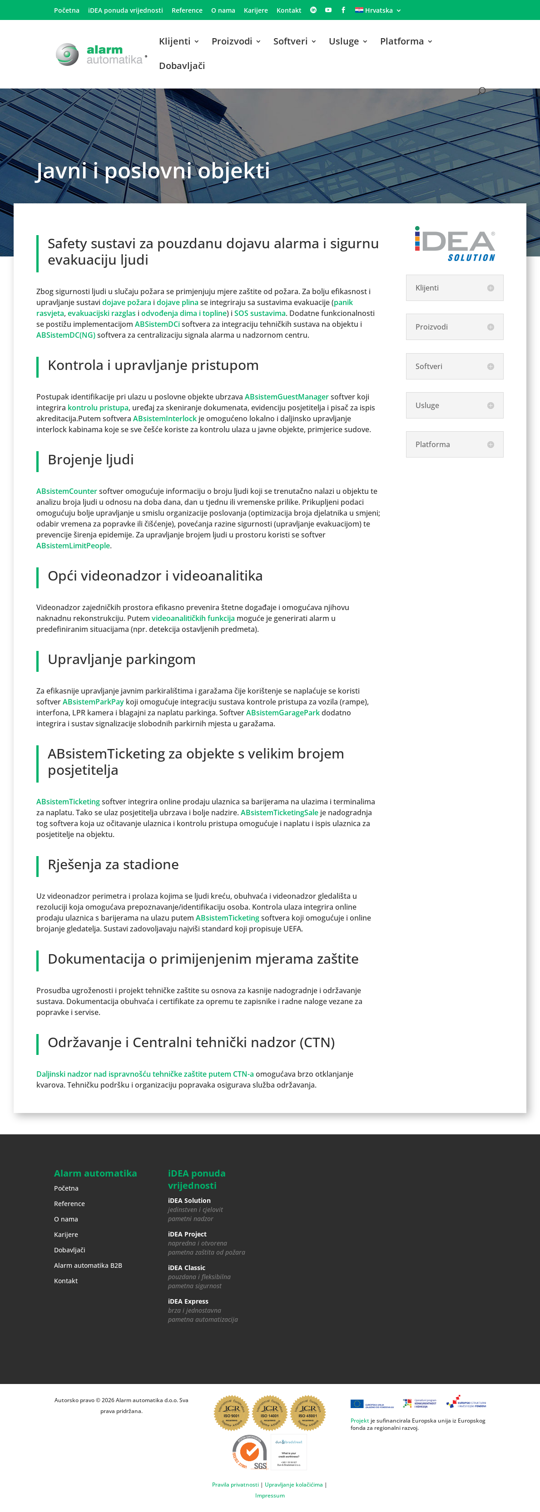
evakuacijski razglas (102, 313)
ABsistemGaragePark (283, 713)
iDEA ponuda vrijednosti (125, 11)
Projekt (360, 1420)
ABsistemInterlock (165, 419)
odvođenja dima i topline (184, 313)
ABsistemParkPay (93, 702)
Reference (187, 11)
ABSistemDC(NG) (65, 335)
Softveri (290, 42)
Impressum (270, 1495)
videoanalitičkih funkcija (193, 618)
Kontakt (289, 11)
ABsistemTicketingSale (279, 813)
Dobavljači (182, 67)
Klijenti (175, 42)
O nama (223, 11)
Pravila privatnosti (235, 1484)
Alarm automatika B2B (88, 1265)
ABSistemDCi (157, 324)
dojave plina (177, 302)
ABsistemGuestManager (287, 397)
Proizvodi (232, 42)
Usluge (344, 42)
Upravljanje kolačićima (294, 1484)
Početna (66, 11)
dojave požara (126, 302)
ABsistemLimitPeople (73, 546)
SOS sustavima (260, 313)
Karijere (256, 11)
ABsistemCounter (66, 491)
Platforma (402, 42)
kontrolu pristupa (98, 408)
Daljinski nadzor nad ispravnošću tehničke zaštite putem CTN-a (145, 1074)
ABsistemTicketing (68, 802)
